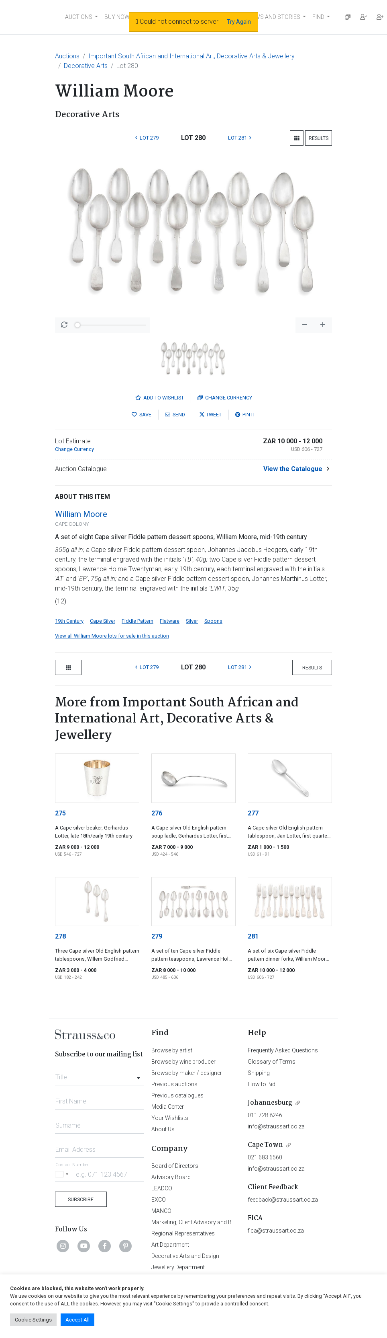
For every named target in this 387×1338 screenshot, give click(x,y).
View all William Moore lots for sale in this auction (112, 636)
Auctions (67, 56)
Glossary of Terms (271, 1061)
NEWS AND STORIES (274, 17)
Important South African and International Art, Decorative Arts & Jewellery (191, 56)
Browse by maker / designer (186, 1073)
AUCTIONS (78, 17)
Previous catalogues (177, 1095)
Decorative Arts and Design (185, 1256)
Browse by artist (171, 1050)
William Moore (81, 514)
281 (253, 936)
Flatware (169, 621)
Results (318, 138)
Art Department (170, 1244)
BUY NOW (117, 17)
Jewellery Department (178, 1267)
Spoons (213, 621)
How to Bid (261, 1084)
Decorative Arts (86, 66)
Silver (192, 621)
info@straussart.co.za (276, 1126)
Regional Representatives (183, 1233)
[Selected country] (63, 1174)
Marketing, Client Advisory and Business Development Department (233, 1222)
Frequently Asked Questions (283, 1050)
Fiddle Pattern (137, 621)
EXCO (158, 1199)
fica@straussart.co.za (276, 1230)
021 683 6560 (265, 1157)
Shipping (259, 1073)
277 (253, 813)
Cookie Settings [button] (33, 1320)
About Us (163, 1129)
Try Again (239, 22)
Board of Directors (174, 1166)
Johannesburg (270, 1103)
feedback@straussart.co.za (283, 1199)
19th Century (69, 621)
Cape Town (265, 1145)
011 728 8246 (265, 1115)
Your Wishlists (169, 1118)
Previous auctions (174, 1084)
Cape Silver (102, 621)
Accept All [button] (77, 1320)
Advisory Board (171, 1177)
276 (156, 813)
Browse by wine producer (183, 1061)
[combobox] (99, 1074)
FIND (318, 17)
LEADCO (161, 1188)
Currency (225, 398)
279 (156, 936)
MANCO (161, 1211)
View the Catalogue (292, 469)
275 (60, 813)
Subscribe (81, 1199)
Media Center (167, 1106)
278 (60, 936)
